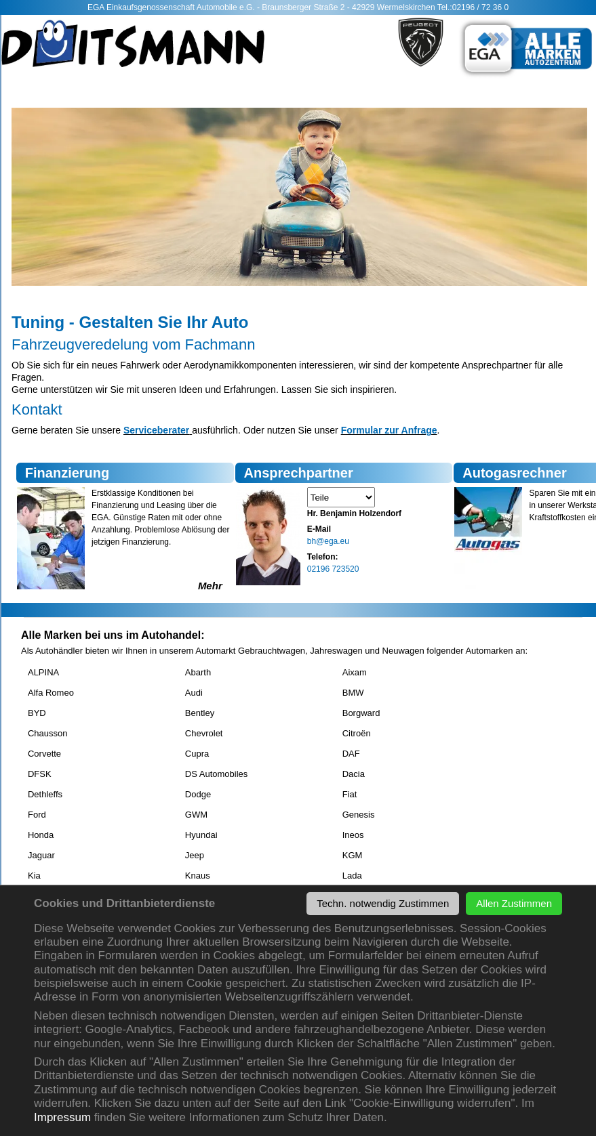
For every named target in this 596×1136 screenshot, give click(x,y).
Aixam (354, 672)
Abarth (198, 672)
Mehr (210, 585)
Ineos (353, 835)
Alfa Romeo (51, 693)
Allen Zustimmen (514, 903)
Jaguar (41, 855)
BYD (37, 713)
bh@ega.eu (328, 541)
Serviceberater (156, 430)
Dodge (198, 794)
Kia (34, 875)
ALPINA (43, 672)
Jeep (194, 855)
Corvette (44, 754)
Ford (37, 814)
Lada (352, 875)
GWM (196, 814)
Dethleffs (45, 794)
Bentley (199, 713)
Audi (194, 693)
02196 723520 (333, 569)
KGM (352, 855)
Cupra (197, 754)
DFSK (40, 774)
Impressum (62, 1117)
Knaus (197, 875)
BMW (353, 693)
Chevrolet (204, 733)
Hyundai (201, 835)
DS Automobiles (216, 774)
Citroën (356, 733)
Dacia (353, 774)
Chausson (48, 733)
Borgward (361, 713)
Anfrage (418, 430)
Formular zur (370, 430)
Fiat (349, 794)
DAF (351, 754)
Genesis (358, 814)
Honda (41, 835)
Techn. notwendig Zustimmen (383, 903)
